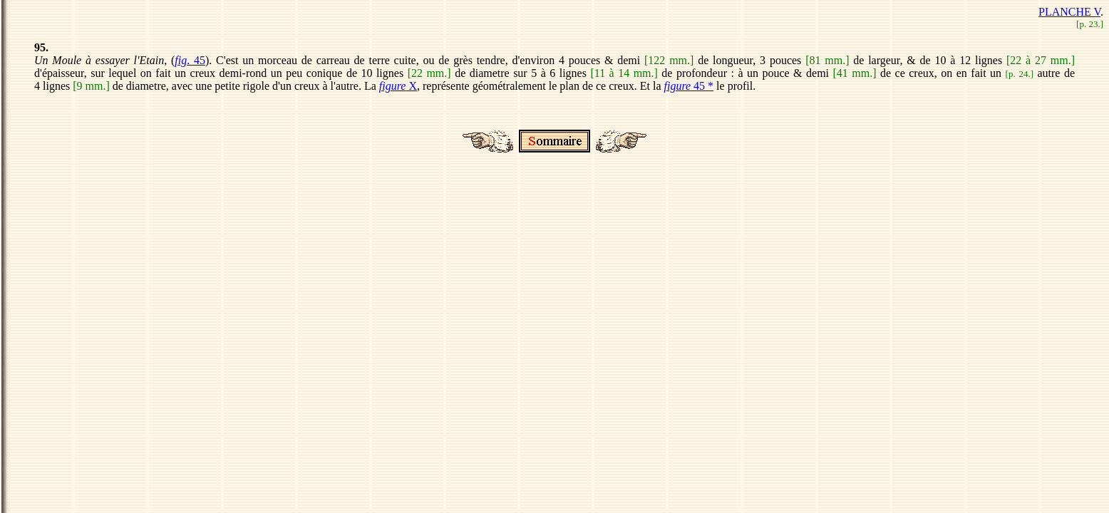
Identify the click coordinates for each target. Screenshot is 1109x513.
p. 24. (1020, 73)
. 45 (190, 60)
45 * (688, 86)
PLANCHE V (1069, 12)
